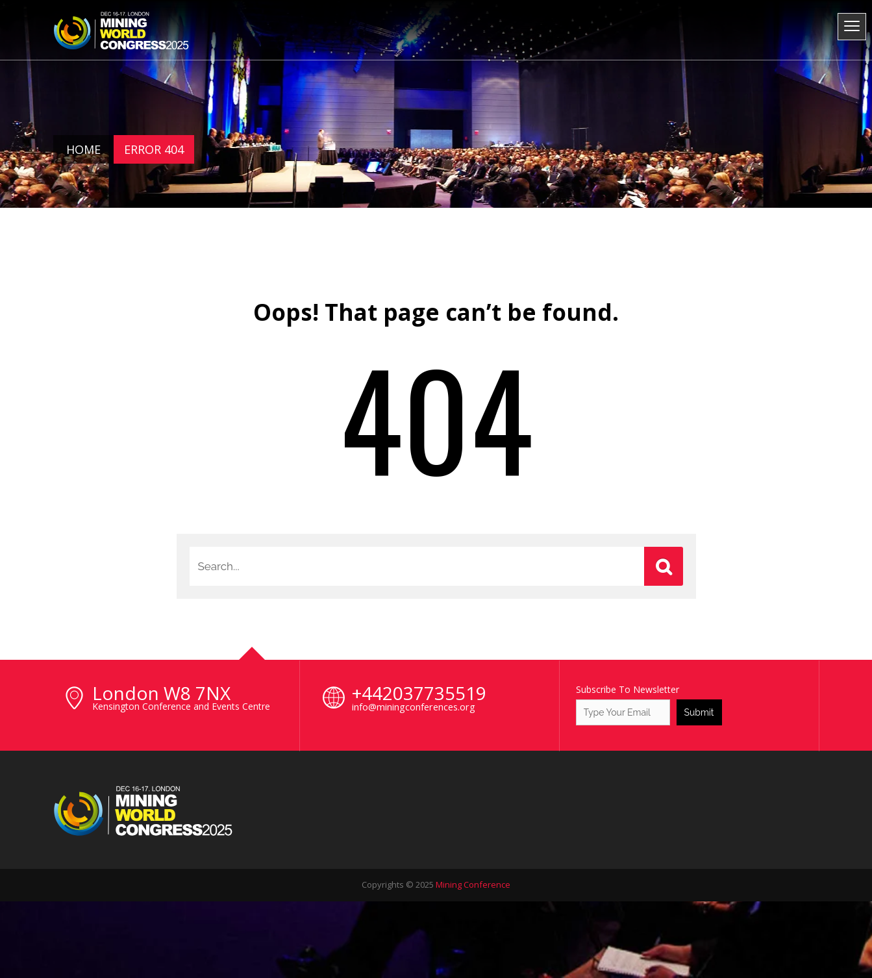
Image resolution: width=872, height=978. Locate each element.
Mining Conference (473, 884)
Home (83, 149)
